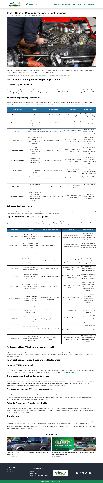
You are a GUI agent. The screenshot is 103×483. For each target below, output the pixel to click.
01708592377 (34, 473)
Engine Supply (10, 475)
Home (55, 4)
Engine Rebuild (10, 471)
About (83, 4)
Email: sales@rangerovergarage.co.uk (39, 475)
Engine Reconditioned (11, 477)
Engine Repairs (10, 469)
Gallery (74, 4)
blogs (25, 15)
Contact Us (91, 4)
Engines (60, 4)
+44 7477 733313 (33, 4)
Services (67, 4)
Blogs (79, 4)
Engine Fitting (10, 473)
